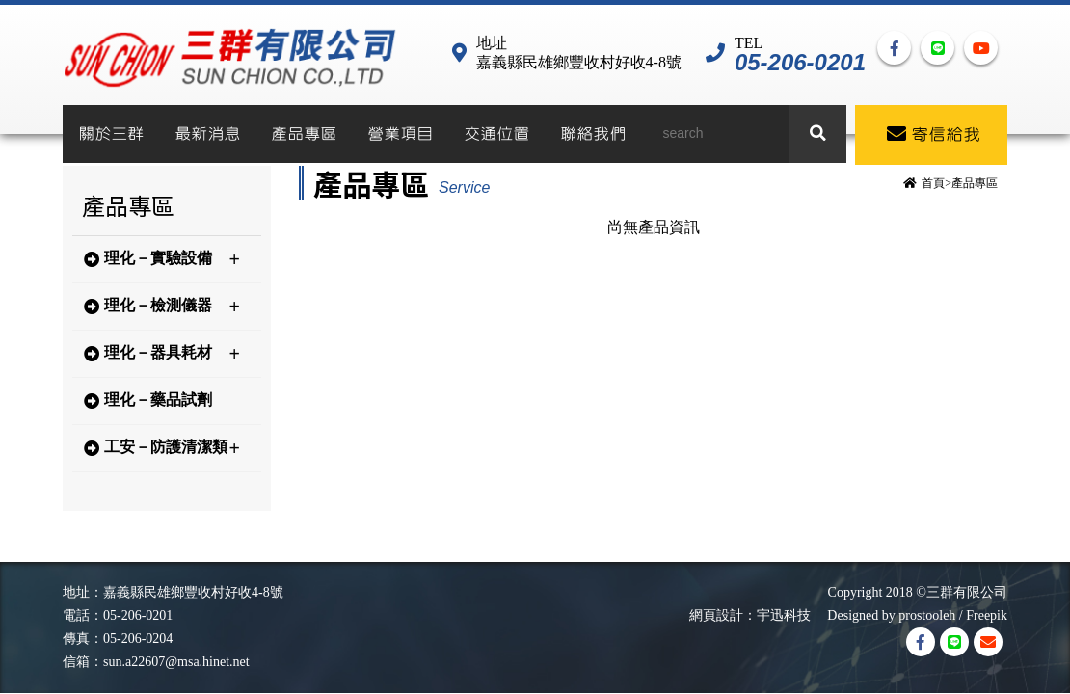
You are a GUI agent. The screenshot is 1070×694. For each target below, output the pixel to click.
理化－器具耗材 (162, 353)
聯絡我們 (593, 134)
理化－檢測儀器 (162, 306)
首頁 (933, 183)
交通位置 (496, 134)
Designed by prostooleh (884, 615)
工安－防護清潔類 (162, 448)
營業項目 (400, 134)
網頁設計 (716, 615)
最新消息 (207, 134)
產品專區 (303, 134)
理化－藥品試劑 (148, 400)
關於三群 (111, 134)
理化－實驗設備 (162, 259)
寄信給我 (933, 134)
